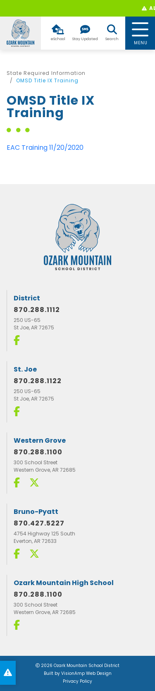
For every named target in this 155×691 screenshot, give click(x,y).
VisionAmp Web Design (86, 673)
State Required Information (46, 73)
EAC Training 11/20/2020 (45, 147)
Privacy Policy (77, 681)
